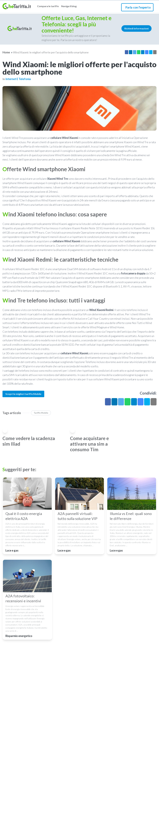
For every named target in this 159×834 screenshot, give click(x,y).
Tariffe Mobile (41, 412)
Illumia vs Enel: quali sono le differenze (131, 516)
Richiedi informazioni (136, 28)
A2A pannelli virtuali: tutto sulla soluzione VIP (77, 516)
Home (6, 52)
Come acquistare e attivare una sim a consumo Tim (89, 443)
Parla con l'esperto (138, 7)
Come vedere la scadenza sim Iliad (28, 441)
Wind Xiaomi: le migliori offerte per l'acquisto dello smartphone (51, 52)
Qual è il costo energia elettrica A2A (23, 516)
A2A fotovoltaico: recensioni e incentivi (23, 598)
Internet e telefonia (18, 79)
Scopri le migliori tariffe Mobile (23, 393)
